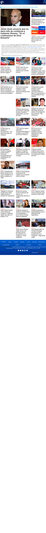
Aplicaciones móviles (32, 246)
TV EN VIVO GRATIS (30, 47)
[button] (43, 2)
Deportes (17, 244)
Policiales (4, 241)
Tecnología (28, 244)
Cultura (39, 244)
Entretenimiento (6, 244)
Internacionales (41, 241)
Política (9, 241)
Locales (28, 241)
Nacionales (34, 241)
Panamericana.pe (37, 47)
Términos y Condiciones (41, 246)
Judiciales (22, 241)
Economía (16, 241)
